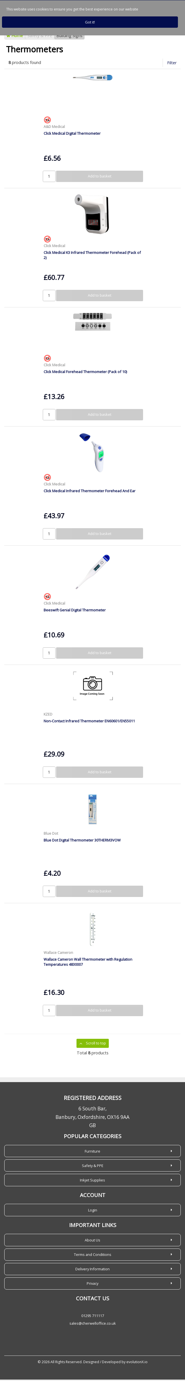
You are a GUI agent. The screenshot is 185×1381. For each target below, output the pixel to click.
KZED (48, 715)
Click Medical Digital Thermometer (72, 134)
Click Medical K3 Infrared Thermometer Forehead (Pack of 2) (92, 256)
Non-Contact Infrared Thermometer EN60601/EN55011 (89, 722)
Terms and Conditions (92, 1255)
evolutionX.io (137, 1363)
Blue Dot (51, 834)
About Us (92, 1241)
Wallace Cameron (58, 953)
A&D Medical (54, 127)
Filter (172, 64)
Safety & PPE (39, 37)
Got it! (90, 22)
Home (15, 37)
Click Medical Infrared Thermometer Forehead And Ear (89, 492)
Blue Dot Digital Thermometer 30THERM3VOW (82, 841)
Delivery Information (92, 1270)
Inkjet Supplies (92, 1181)
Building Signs (69, 37)
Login (92, 1211)
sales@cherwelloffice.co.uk (92, 1324)
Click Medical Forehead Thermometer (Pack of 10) (85, 373)
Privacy (92, 1284)
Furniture (92, 1152)
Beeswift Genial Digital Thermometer (75, 611)
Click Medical (54, 247)
